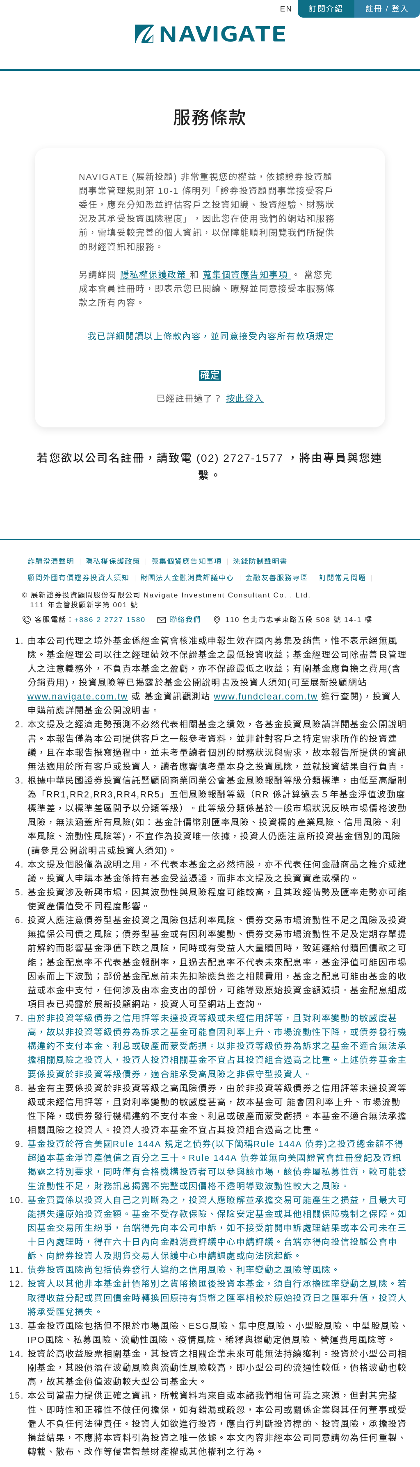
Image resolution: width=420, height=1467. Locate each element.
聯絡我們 (185, 619)
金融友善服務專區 (276, 578)
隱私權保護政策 (155, 275)
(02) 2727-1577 (239, 486)
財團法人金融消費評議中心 (187, 578)
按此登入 (245, 426)
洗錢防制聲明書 (260, 562)
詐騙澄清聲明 (51, 562)
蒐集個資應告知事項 (247, 275)
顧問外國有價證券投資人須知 (78, 578)
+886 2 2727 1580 (110, 619)
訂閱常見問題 (342, 578)
